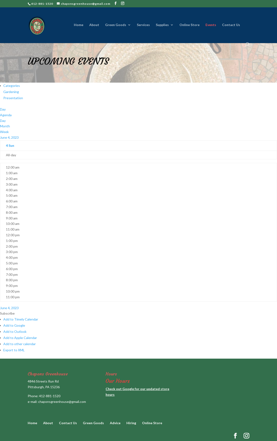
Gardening (11, 92)
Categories (11, 86)
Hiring (131, 423)
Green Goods (115, 25)
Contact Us (231, 25)
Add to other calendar (19, 344)
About (94, 25)
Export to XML (14, 350)
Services (143, 25)
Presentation (13, 98)
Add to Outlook (15, 332)
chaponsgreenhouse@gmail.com (62, 402)
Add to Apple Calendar (20, 338)
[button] (7, 313)
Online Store (189, 25)
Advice (115, 423)
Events (211, 25)
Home (78, 25)
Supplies (162, 25)
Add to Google (14, 325)
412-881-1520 (49, 396)
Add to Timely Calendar (20, 319)
